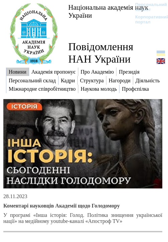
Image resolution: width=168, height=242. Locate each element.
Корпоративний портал (147, 19)
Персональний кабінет (147, 7)
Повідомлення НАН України (100, 53)
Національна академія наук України (108, 11)
